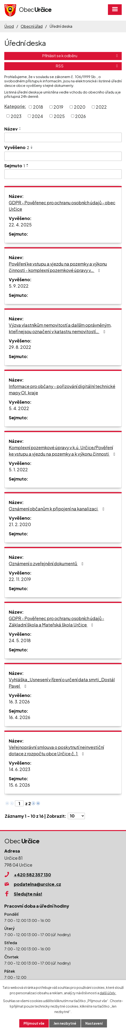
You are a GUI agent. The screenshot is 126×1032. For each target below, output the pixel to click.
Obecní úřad (32, 26)
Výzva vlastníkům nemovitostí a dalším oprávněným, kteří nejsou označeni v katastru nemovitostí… (60, 328)
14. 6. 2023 (19, 769)
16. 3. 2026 (19, 701)
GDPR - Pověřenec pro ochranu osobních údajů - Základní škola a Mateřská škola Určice (56, 621)
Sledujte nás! (28, 894)
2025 (59, 116)
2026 (80, 116)
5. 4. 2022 (19, 408)
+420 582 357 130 (32, 874)
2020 (79, 107)
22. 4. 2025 (20, 224)
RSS (87, 65)
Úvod (9, 26)
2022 (101, 107)
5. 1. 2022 (18, 469)
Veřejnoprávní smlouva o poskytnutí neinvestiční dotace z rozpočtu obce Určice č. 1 (56, 750)
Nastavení (94, 1023)
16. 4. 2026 (19, 717)
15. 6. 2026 (19, 785)
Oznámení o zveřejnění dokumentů (47, 563)
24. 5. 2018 (20, 640)
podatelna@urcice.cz (37, 884)
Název (11, 128)
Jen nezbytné (64, 1023)
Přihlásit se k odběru (80, 55)
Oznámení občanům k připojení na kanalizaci (57, 508)
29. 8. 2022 (20, 347)
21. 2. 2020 (20, 524)
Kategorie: (15, 106)
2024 (37, 116)
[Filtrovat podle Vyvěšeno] (63, 156)
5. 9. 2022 (19, 286)
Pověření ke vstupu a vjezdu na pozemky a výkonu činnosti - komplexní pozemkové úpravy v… (58, 267)
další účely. (108, 993)
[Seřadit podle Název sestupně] (20, 130)
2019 (58, 107)
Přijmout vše (34, 1023)
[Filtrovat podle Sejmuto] (63, 174)
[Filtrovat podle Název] (63, 137)
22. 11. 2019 (20, 579)
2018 (38, 107)
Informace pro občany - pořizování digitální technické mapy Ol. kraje (62, 389)
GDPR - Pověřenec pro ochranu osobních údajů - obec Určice (62, 206)
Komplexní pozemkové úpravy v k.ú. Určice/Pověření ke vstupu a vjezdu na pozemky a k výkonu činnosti (63, 451)
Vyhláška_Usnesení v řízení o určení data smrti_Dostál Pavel (62, 683)
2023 (16, 116)
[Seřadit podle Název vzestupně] (20, 128)
